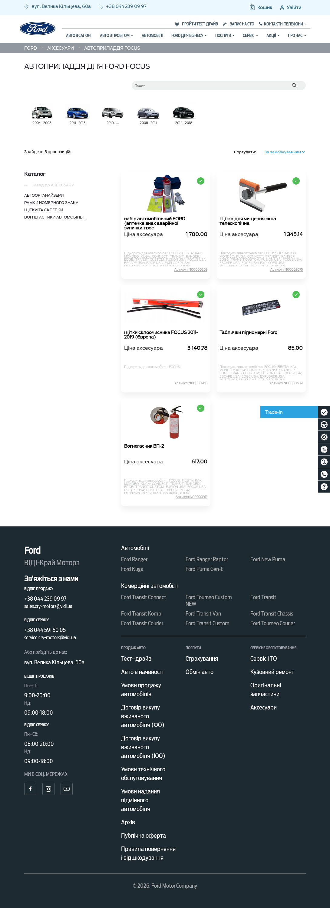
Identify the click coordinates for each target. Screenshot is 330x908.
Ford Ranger (134, 559)
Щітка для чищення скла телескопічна (247, 221)
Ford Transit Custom (207, 623)
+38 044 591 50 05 (45, 630)
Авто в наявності (142, 672)
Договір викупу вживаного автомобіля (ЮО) (143, 747)
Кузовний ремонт (272, 672)
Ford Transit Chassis (271, 613)
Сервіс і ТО (263, 658)
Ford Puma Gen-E (204, 569)
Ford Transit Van (203, 613)
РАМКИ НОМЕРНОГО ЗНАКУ (51, 202)
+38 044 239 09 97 (122, 6)
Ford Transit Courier (142, 623)
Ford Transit (263, 597)
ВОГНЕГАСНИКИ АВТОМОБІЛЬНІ (55, 217)
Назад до (49, 185)
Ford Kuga (132, 569)
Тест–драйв (136, 658)
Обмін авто (199, 672)
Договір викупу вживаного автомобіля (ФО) (142, 716)
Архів (128, 822)
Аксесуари (263, 707)
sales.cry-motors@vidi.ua (48, 606)
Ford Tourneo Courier (272, 623)
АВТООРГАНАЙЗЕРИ (44, 195)
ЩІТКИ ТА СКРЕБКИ (43, 210)
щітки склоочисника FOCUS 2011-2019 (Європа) (161, 334)
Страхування (202, 658)
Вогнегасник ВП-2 (144, 446)
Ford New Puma (267, 559)
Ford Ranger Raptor (207, 559)
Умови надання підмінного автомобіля (140, 800)
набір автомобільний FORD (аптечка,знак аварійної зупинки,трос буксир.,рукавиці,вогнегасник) (158, 223)
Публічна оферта (143, 835)
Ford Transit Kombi (142, 613)
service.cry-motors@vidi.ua (50, 637)
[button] (260, 8)
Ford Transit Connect (143, 597)
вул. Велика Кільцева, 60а (58, 6)
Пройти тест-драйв (196, 24)
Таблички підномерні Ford (248, 332)
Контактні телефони (283, 24)
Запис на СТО (238, 24)
